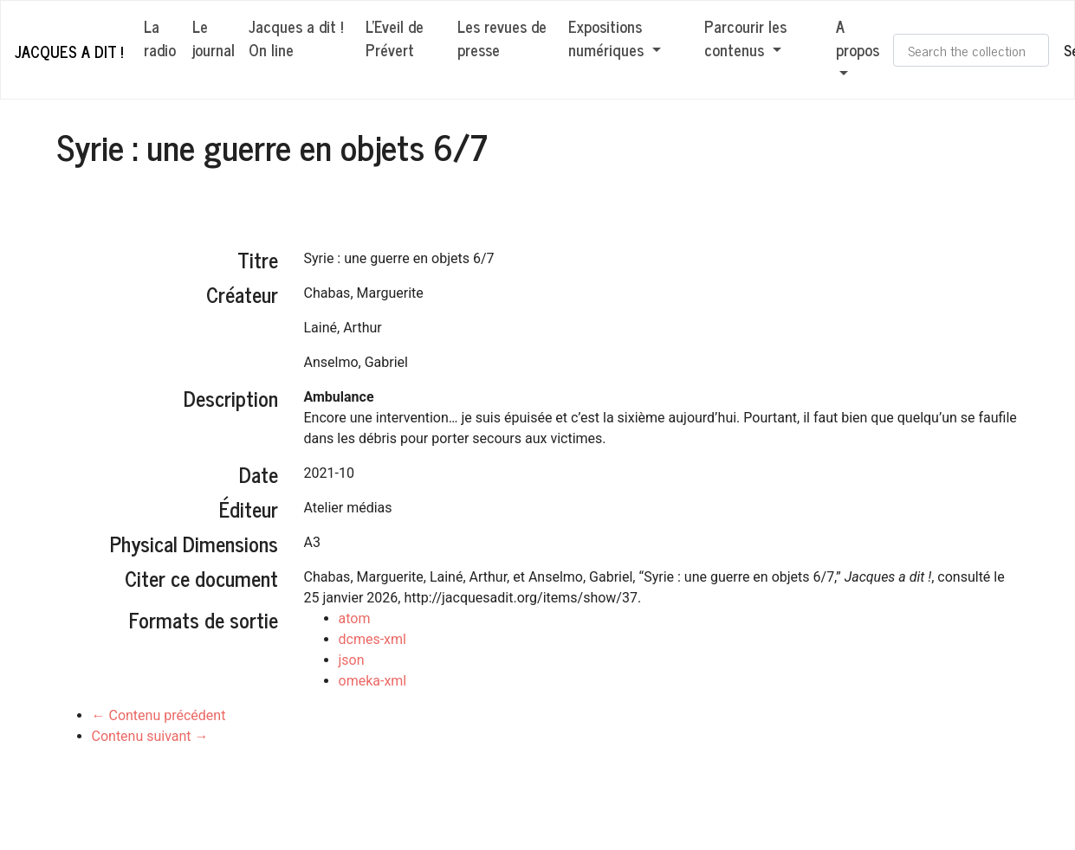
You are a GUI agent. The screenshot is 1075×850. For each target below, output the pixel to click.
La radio (160, 37)
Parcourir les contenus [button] (745, 37)
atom (355, 618)
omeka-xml (373, 681)
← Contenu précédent (159, 715)
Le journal (213, 37)
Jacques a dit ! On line (296, 37)
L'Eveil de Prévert (395, 37)
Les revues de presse (502, 37)
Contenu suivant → (150, 736)
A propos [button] (857, 37)
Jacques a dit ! (69, 51)
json (352, 660)
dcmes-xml (372, 639)
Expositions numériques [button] (608, 37)
